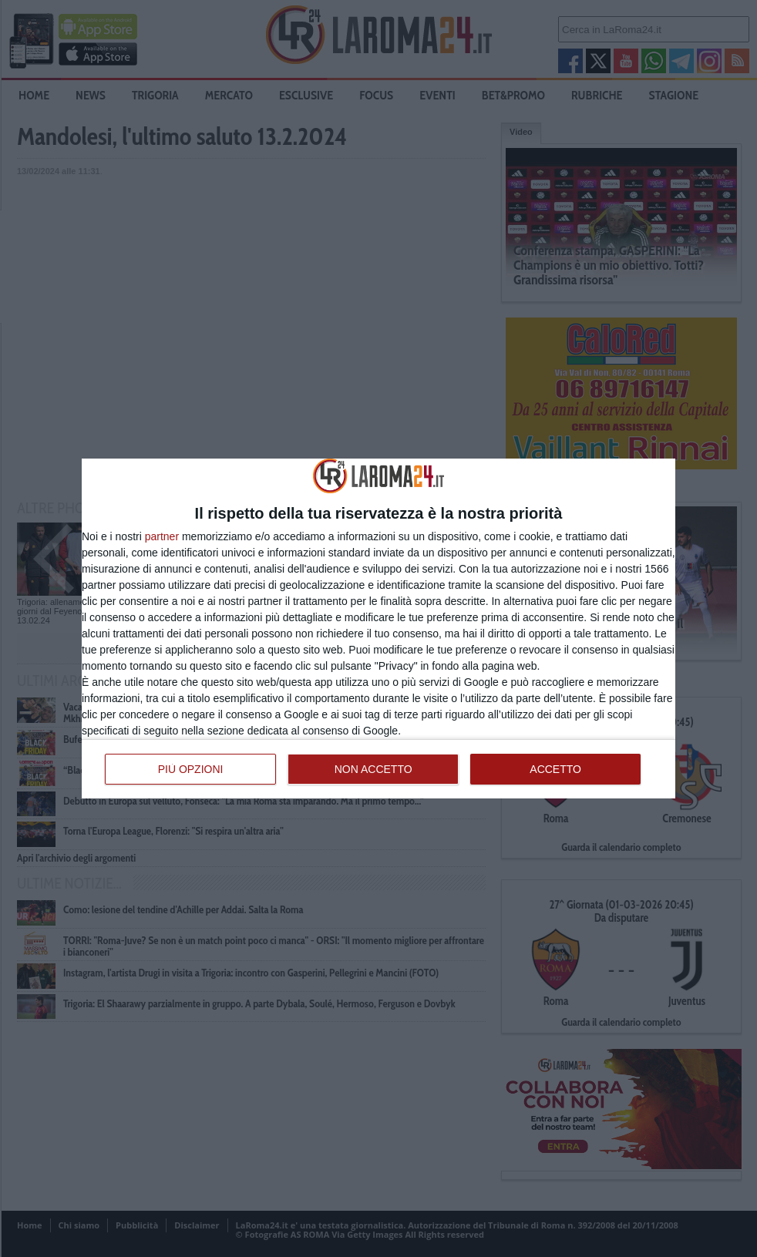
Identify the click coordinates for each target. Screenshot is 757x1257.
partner (162, 536)
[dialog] (378, 628)
